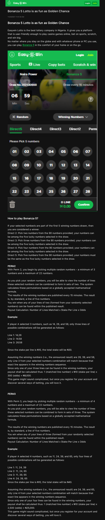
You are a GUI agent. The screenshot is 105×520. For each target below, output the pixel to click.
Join (95, 3)
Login (87, 3)
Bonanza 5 (28, 45)
